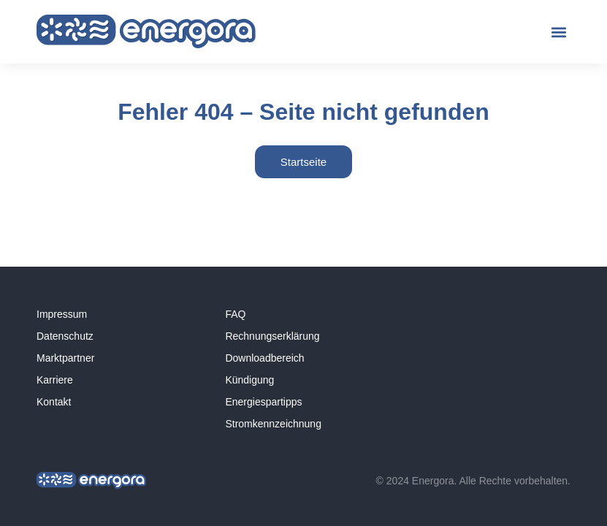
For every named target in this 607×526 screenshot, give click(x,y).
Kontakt (54, 402)
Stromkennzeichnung (273, 424)
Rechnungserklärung (272, 336)
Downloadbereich (264, 358)
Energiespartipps (263, 402)
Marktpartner (65, 358)
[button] (558, 32)
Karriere (55, 380)
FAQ (235, 314)
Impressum (62, 314)
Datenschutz (65, 336)
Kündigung (249, 380)
